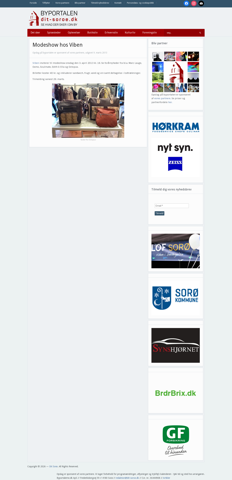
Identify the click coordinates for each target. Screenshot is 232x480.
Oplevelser (74, 32)
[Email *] (172, 205)
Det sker (35, 32)
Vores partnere (62, 3)
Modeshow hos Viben (58, 45)
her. (170, 102)
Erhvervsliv (111, 32)
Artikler (166, 478)
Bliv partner (80, 3)
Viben (36, 63)
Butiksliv (92, 32)
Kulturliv (130, 32)
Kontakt (118, 3)
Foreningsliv (149, 32)
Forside (33, 3)
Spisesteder (54, 32)
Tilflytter (46, 3)
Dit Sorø (53, 466)
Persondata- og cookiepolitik (140, 3)
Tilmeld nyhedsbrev (100, 3)
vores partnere (162, 98)
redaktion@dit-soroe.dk (127, 478)
